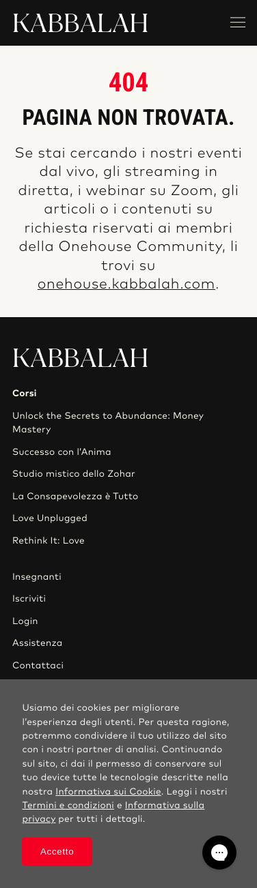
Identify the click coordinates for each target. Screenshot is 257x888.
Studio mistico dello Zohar (73, 474)
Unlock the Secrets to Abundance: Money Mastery (108, 422)
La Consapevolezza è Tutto (75, 496)
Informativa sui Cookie (108, 792)
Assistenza (37, 643)
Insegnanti (37, 577)
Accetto (57, 851)
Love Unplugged (49, 518)
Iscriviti (29, 599)
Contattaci (38, 665)
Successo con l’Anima (61, 452)
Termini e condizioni (68, 805)
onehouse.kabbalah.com (126, 285)
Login (25, 621)
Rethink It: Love (48, 541)
